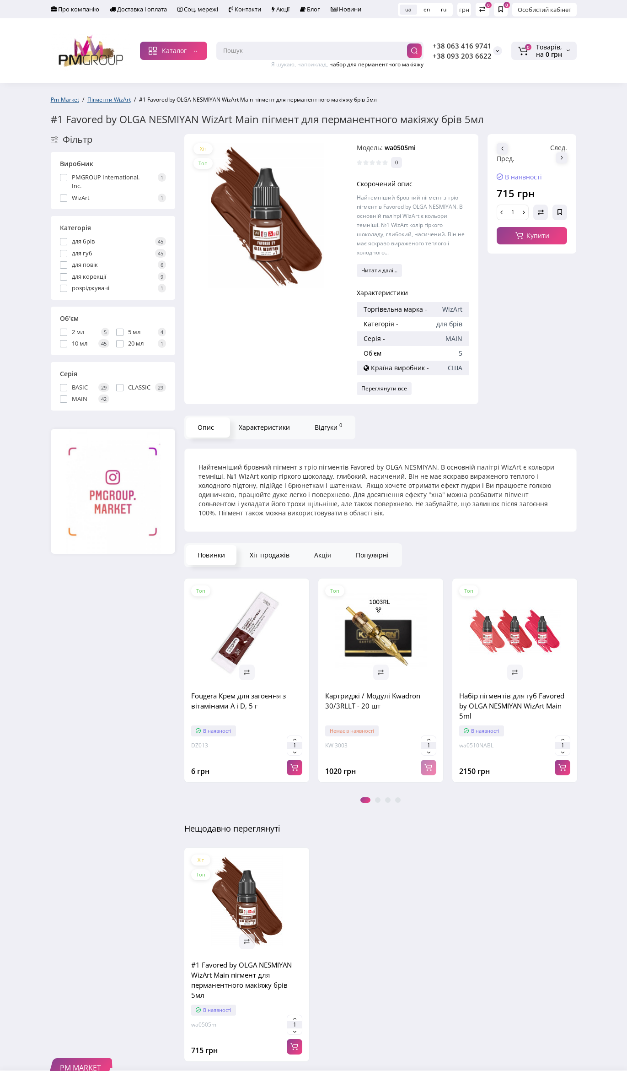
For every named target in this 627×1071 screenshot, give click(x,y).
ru (443, 9)
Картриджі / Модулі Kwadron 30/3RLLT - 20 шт (372, 700)
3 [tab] (388, 800)
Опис (206, 427)
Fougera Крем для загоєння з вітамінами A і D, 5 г (238, 700)
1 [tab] (365, 800)
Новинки (211, 555)
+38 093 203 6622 (462, 55)
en (426, 9)
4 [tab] (398, 800)
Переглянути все (384, 388)
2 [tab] (377, 800)
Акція (322, 555)
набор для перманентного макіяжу (376, 64)
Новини (346, 9)
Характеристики (264, 427)
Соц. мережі (197, 9)
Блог (310, 9)
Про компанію (75, 9)
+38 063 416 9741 (462, 45)
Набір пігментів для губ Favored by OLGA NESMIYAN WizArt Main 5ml (511, 705)
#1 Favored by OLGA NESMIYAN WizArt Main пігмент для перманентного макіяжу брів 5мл (241, 980)
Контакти (245, 9)
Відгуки (328, 426)
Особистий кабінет (544, 9)
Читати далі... (379, 270)
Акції (280, 9)
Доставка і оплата (138, 9)
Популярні (372, 555)
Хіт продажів (269, 555)
